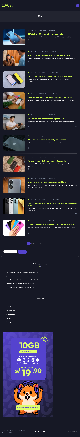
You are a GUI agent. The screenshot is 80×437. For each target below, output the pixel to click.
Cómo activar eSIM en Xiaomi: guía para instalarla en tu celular (50, 76)
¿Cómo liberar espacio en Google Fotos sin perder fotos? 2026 (22, 280)
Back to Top (73, 431)
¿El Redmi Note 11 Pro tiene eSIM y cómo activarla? (45, 34)
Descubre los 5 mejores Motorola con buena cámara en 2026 (49, 55)
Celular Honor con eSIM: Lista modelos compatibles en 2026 (49, 182)
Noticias (8, 318)
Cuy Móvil (33, 30)
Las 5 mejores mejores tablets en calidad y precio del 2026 (21, 287)
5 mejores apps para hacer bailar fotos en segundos (20, 283)
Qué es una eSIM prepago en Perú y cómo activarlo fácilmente (50, 97)
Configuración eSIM (44, 72)
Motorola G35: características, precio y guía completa (47, 161)
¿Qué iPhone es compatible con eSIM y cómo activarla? (47, 140)
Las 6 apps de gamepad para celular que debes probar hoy (22, 272)
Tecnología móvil (43, 51)
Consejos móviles (10, 314)
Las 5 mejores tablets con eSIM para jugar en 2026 (46, 119)
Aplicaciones (42, 30)
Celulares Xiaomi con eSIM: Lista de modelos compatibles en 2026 (51, 225)
